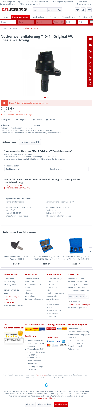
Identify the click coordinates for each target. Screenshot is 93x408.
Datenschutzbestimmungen (79, 304)
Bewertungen (30, 142)
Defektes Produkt (32, 279)
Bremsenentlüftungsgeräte (78, 334)
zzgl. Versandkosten (15, 112)
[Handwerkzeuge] (39, 17)
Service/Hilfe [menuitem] (83, 4)
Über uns (29, 293)
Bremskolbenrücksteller (77, 346)
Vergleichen (22, 120)
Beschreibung (9, 142)
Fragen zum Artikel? (13, 185)
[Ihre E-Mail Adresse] (76, 296)
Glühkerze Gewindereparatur (75, 339)
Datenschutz (51, 296)
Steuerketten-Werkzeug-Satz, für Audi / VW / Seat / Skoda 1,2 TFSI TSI (76, 257)
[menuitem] (47, 9)
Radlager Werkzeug (76, 343)
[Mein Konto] (83, 9)
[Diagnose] (54, 17)
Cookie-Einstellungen (55, 279)
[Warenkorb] (89, 9)
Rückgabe (29, 290)
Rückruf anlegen (11, 296)
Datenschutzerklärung (47, 398)
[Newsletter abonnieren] (87, 296)
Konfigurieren (61, 404)
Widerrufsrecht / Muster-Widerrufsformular (54, 307)
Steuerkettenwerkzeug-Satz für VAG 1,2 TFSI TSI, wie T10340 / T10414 (46, 257)
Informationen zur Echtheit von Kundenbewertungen (55, 290)
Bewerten (51, 120)
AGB (48, 302)
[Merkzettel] (77, 9)
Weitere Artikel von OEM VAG (17, 188)
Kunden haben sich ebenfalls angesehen (19, 232)
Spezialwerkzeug (74, 329)
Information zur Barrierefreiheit (52, 283)
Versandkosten (41, 375)
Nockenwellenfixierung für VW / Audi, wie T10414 (17, 257)
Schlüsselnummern (33, 284)
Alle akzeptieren (44, 404)
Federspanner (73, 349)
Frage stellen (7, 120)
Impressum (51, 316)
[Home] (5, 17)
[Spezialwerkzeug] (20, 17)
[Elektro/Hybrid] (68, 17)
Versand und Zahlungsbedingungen (34, 297)
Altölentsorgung (52, 299)
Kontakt (28, 287)
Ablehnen (30, 404)
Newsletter (29, 281)
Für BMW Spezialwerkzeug (78, 332)
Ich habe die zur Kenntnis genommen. (79, 305)
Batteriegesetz (52, 313)
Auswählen (58, 22)
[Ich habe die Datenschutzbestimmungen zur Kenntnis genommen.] (69, 301)
